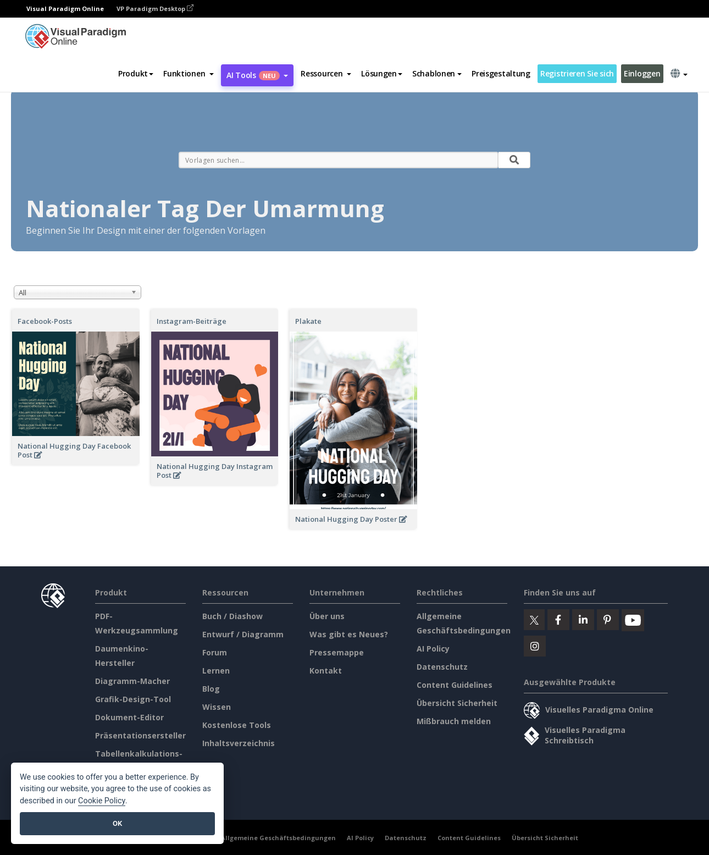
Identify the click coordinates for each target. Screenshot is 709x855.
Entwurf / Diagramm (243, 634)
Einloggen (642, 73)
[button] (188, 73)
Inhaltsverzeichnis (238, 743)
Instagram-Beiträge (191, 321)
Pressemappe (336, 652)
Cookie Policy (101, 801)
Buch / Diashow (232, 616)
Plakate (308, 321)
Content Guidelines (454, 685)
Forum (214, 652)
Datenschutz (442, 666)
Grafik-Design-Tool (133, 699)
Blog (211, 688)
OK (117, 823)
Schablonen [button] (437, 73)
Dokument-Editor (129, 717)
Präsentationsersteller (140, 735)
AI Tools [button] (257, 75)
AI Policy (433, 648)
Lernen (216, 670)
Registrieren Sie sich (577, 73)
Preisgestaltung (501, 73)
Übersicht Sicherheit (457, 703)
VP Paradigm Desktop (155, 8)
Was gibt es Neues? (348, 634)
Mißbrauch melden (454, 721)
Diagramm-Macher (132, 681)
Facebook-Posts (45, 321)
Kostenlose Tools (236, 725)
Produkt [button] (135, 73)
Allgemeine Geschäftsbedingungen (278, 838)
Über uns (327, 616)
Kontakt (325, 670)
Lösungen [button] (381, 73)
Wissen (216, 707)
